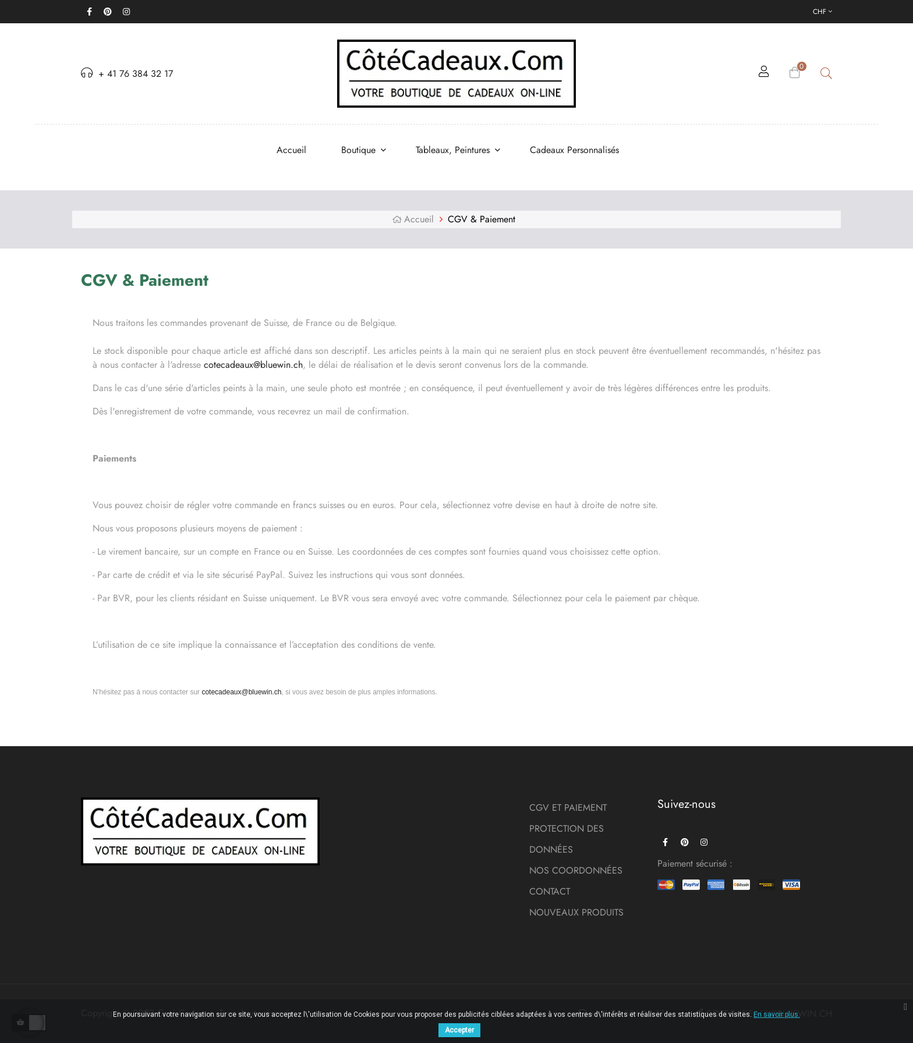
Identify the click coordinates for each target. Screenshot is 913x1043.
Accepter (459, 1030)
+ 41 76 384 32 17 (127, 73)
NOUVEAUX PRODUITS (576, 912)
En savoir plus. (776, 1014)
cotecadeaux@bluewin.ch (253, 364)
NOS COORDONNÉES (575, 870)
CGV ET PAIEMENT (568, 807)
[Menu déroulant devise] (822, 11)
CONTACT (549, 891)
